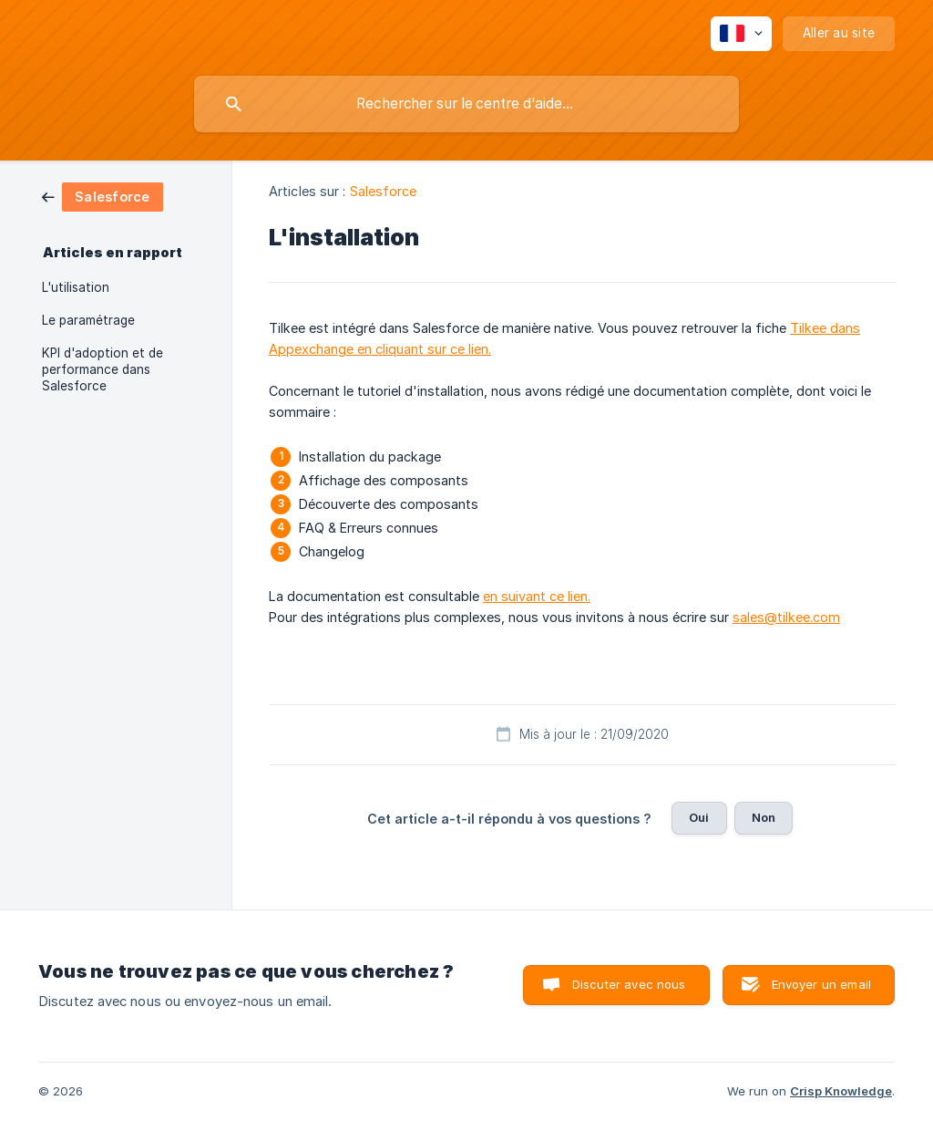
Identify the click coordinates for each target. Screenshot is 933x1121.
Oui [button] (699, 817)
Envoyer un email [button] (821, 984)
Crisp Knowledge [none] (841, 1091)
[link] (102, 195)
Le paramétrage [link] (88, 320)
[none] (741, 33)
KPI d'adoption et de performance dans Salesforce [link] (102, 369)
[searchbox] (466, 104)
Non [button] (763, 817)
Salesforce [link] (383, 191)
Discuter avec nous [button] (629, 984)
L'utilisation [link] (75, 287)
